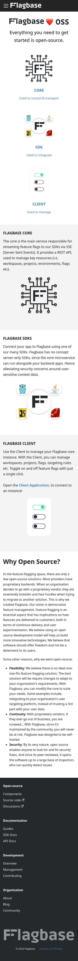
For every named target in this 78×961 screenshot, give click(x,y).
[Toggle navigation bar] (6, 6)
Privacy (58, 948)
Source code (13, 800)
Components (12, 794)
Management (13, 869)
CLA (51, 948)
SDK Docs (10, 835)
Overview (10, 863)
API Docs (9, 841)
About (7, 898)
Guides (8, 829)
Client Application (34, 485)
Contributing (12, 876)
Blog (6, 904)
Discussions (13, 806)
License (43, 948)
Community (11, 910)
